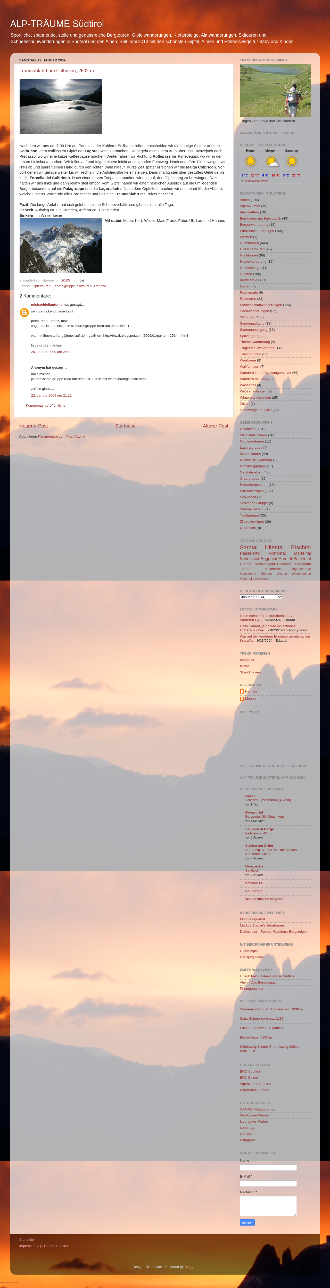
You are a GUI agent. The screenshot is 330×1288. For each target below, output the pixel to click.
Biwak (250, 796)
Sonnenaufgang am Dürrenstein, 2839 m (271, 1009)
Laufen (245, 286)
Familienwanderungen (257, 231)
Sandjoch (252, 870)
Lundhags (247, 1128)
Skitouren (84, 286)
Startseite (125, 426)
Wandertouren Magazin (264, 899)
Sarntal (249, 547)
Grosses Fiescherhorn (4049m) (268, 800)
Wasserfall (248, 385)
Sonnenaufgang (252, 323)
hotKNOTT (254, 883)
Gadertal (246, 564)
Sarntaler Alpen (252, 491)
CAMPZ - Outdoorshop (257, 1109)
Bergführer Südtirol (254, 1090)
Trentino (100, 286)
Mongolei (247, 660)
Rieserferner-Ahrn (254, 485)
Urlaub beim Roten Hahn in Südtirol (267, 976)
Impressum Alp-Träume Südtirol (43, 1246)
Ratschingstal (265, 564)
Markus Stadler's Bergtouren (262, 925)
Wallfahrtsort (249, 366)
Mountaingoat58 (252, 919)
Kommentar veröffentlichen (47, 405)
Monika (251, 699)
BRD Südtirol (250, 1071)
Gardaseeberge (252, 441)
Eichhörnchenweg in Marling (262, 1028)
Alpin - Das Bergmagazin (259, 982)
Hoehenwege (250, 268)
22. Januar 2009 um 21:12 (51, 395)
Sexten (282, 574)
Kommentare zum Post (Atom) (61, 436)
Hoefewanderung (253, 261)
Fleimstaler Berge (253, 435)
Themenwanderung (255, 342)
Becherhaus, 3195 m (256, 1037)
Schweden (248, 497)
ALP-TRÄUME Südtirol (57, 24)
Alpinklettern (249, 212)
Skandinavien (250, 672)
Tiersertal (247, 569)
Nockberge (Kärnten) (256, 460)
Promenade (249, 292)
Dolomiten (248, 429)
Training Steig (250, 354)
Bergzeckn (254, 866)
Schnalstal (249, 558)
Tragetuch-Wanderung (257, 348)
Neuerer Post (33, 426)
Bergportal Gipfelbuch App (264, 816)
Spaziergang (250, 336)
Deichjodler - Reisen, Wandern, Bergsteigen (274, 931)
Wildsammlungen (253, 391)
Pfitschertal (272, 569)
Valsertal (246, 579)
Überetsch (248, 528)
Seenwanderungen (254, 311)
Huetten (246, 274)
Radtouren (248, 299)
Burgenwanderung (254, 225)
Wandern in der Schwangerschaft (265, 373)
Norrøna (246, 1134)
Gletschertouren (252, 249)
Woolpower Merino (254, 1115)
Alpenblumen (250, 206)
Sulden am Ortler (259, 846)
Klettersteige (249, 280)
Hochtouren (249, 255)
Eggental (269, 558)
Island (244, 666)
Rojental (267, 574)
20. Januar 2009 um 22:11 (51, 352)
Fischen (246, 237)
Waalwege (248, 360)
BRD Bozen (249, 1078)
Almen (245, 200)
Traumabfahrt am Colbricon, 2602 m (57, 70)
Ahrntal (285, 558)
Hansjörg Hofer (251, 957)
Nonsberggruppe (253, 466)
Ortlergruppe (250, 478)
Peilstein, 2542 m (258, 833)
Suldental (302, 558)
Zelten (245, 404)
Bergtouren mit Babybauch (260, 218)
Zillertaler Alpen (252, 522)
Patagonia (248, 1140)
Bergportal (254, 812)
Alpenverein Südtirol (255, 1084)
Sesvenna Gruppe (254, 503)
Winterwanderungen (255, 397)
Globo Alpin (249, 951)
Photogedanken (252, 989)
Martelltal (302, 553)
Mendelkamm (250, 454)
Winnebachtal (301, 574)
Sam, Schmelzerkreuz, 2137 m (264, 1018)
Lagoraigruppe (64, 286)
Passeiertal (250, 553)
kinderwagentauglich (256, 410)
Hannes (251, 691)
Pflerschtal (285, 564)
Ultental (274, 547)
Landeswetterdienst (256, 180)
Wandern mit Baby (254, 379)
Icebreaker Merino (254, 1121)
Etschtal (301, 547)
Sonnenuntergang (254, 330)
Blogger (190, 1267)
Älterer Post (215, 426)
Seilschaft (253, 891)
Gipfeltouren (41, 286)
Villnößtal (277, 553)
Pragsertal (303, 564)
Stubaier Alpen (251, 509)
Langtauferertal (300, 569)
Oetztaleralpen (251, 472)
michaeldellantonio (47, 305)
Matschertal (248, 574)
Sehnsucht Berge (259, 829)
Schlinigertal (260, 578)
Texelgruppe (249, 515)
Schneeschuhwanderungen (261, 305)
